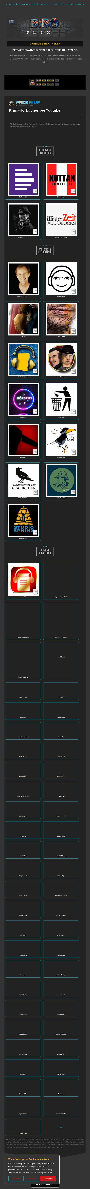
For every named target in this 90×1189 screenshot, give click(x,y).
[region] (32, 1169)
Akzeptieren (48, 1178)
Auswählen (16, 1178)
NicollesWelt (75, 4)
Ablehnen (32, 1178)
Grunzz (27, 4)
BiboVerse (41, 4)
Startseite (13, 4)
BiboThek (57, 4)
